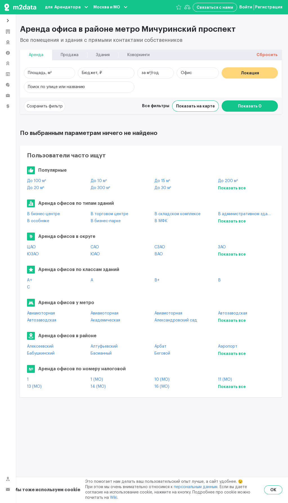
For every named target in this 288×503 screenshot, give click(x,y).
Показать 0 (250, 106)
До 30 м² (162, 188)
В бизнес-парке (106, 221)
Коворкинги (138, 55)
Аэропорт (227, 346)
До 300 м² (100, 188)
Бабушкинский (41, 353)
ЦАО (31, 247)
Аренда (36, 55)
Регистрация (268, 7)
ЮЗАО (33, 254)
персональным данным (195, 487)
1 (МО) (97, 380)
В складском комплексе (177, 214)
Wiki (113, 498)
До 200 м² (228, 181)
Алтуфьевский (104, 346)
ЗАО (222, 247)
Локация (250, 73)
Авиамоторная (41, 313)
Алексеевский (40, 346)
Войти (245, 7)
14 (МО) (98, 387)
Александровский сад (175, 320)
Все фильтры (155, 106)
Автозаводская (232, 313)
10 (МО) (162, 380)
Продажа (69, 55)
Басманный (101, 353)
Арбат (160, 346)
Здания (103, 55)
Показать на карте (195, 106)
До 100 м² (36, 181)
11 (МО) (225, 380)
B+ (156, 280)
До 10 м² (99, 181)
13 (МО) (34, 387)
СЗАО (159, 247)
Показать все (232, 188)
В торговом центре (109, 214)
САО (95, 247)
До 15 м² (162, 181)
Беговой (162, 353)
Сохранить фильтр (45, 106)
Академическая (105, 320)
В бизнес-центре (43, 214)
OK (273, 490)
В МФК (160, 221)
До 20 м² (35, 188)
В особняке (38, 221)
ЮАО (95, 254)
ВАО (158, 254)
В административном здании (245, 214)
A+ (29, 280)
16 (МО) (161, 387)
